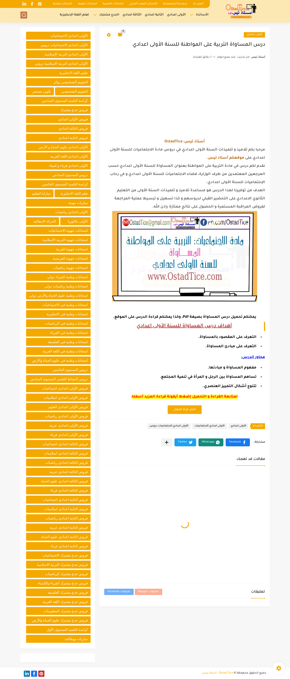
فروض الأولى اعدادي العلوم (68, 407)
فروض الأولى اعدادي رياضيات (66, 416)
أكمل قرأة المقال (184, 409)
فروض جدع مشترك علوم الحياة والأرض (60, 620)
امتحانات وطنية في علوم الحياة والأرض (60, 360)
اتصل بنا (198, 3)
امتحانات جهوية (87, 3)
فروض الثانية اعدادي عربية (69, 527)
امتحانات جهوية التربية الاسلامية (65, 240)
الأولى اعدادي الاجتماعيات (209, 426)
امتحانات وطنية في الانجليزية (67, 314)
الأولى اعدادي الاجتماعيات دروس (169, 426)
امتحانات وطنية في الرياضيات (66, 323)
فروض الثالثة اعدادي (73, 128)
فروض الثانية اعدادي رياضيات (67, 518)
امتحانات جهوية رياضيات (70, 268)
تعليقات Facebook (119, 591)
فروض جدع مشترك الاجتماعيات (65, 555)
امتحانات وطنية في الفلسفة (68, 342)
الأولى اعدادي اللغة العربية (69, 156)
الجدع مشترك (109, 15)
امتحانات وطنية (62, 3)
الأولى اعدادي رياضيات (71, 212)
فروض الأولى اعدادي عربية (68, 425)
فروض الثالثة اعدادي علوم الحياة (64, 481)
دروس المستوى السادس (70, 175)
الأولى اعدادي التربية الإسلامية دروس (61, 63)
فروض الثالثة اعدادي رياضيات (66, 462)
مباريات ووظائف (76, 639)
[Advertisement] (184, 102)
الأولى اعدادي (176, 15)
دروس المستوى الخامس (70, 370)
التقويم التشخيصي (74, 91)
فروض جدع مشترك (74, 110)
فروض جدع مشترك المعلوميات (66, 611)
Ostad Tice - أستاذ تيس (217, 673)
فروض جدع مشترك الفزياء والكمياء (63, 583)
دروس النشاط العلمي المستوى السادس (59, 379)
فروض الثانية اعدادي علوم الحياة (64, 537)
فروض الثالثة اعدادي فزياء (69, 490)
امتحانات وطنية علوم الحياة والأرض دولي (58, 295)
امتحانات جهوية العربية (72, 249)
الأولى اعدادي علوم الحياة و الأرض (63, 147)
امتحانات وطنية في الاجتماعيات (65, 305)
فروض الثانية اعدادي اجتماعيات (65, 500)
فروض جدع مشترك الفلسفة (68, 592)
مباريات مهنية (78, 203)
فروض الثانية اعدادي (73, 138)
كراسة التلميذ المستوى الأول (67, 629)
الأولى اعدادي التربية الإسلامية (66, 54)
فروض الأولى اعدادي (73, 119)
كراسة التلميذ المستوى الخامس (65, 184)
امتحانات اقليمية (113, 3)
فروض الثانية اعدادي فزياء (69, 546)
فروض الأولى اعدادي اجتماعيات (65, 388)
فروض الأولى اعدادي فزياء (69, 435)
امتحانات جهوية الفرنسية (70, 258)
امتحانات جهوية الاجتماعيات (68, 230)
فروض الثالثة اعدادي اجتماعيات (65, 444)
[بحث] (23, 15)
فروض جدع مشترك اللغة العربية (65, 602)
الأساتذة (202, 15)
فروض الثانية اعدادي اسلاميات (66, 509)
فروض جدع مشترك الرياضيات (66, 574)
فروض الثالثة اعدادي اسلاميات (66, 453)
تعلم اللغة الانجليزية (74, 193)
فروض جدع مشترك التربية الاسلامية (62, 565)
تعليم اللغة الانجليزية (73, 73)
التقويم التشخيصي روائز (71, 82)
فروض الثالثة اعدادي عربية (69, 472)
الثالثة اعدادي (132, 15)
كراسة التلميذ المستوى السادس (65, 101)
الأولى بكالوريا (78, 221)
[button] (238, 442)
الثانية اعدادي (154, 15)
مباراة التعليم (41, 193)
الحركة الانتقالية (45, 221)
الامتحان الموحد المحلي (143, 3)
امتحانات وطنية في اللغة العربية (65, 351)
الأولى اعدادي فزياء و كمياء (68, 165)
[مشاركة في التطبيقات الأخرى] (166, 442)
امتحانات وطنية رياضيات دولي (66, 286)
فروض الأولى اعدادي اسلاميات (66, 397)
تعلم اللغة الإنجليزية (74, 15)
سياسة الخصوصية (175, 3)
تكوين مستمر (41, 91)
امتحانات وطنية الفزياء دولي (67, 277)
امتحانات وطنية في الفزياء (69, 333)
